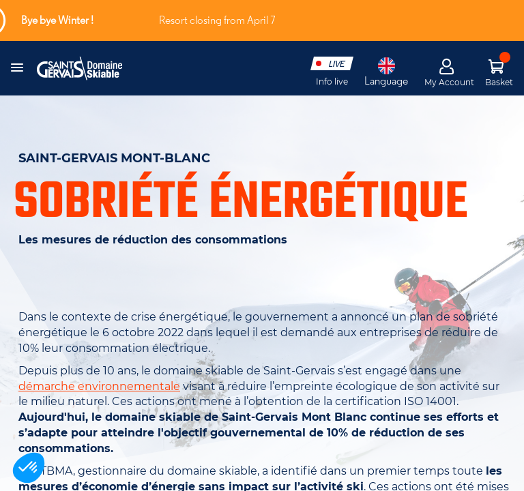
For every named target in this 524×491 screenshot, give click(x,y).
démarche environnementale (99, 386)
